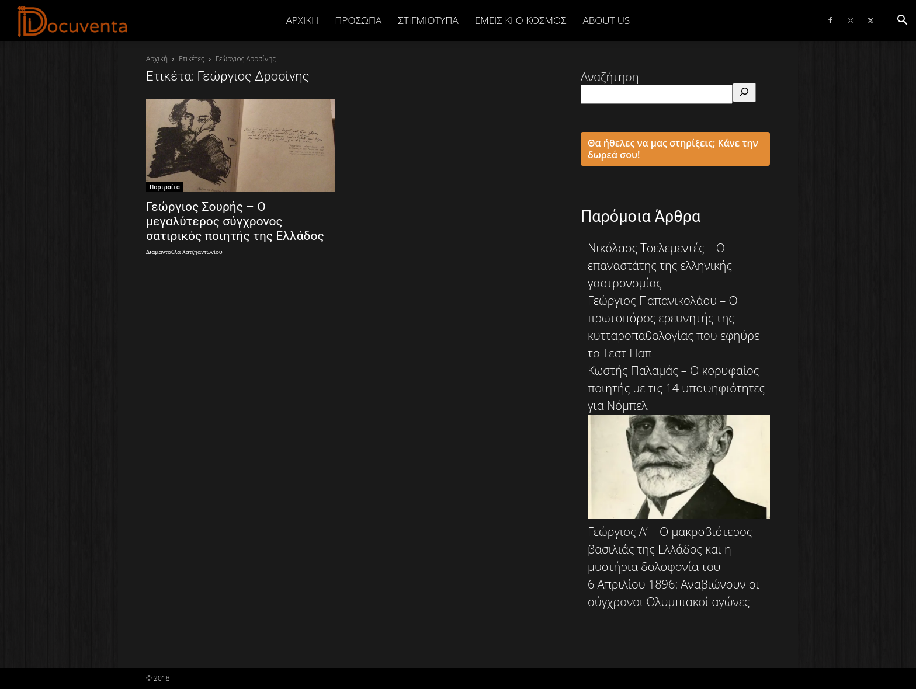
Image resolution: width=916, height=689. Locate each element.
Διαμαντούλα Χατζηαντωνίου (184, 252)
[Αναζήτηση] (744, 92)
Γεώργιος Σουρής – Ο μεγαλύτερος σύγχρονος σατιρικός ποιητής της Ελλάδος (235, 221)
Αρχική (302, 20)
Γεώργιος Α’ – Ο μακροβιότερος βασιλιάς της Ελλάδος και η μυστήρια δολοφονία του (670, 549)
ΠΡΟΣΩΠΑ (358, 20)
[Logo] (73, 21)
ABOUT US (606, 20)
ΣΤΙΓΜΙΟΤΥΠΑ (428, 20)
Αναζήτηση (610, 77)
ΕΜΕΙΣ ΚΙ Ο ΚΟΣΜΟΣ (521, 20)
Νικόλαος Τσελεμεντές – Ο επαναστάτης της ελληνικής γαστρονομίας (660, 265)
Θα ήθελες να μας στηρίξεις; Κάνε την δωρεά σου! (673, 149)
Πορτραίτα (165, 187)
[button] (902, 20)
